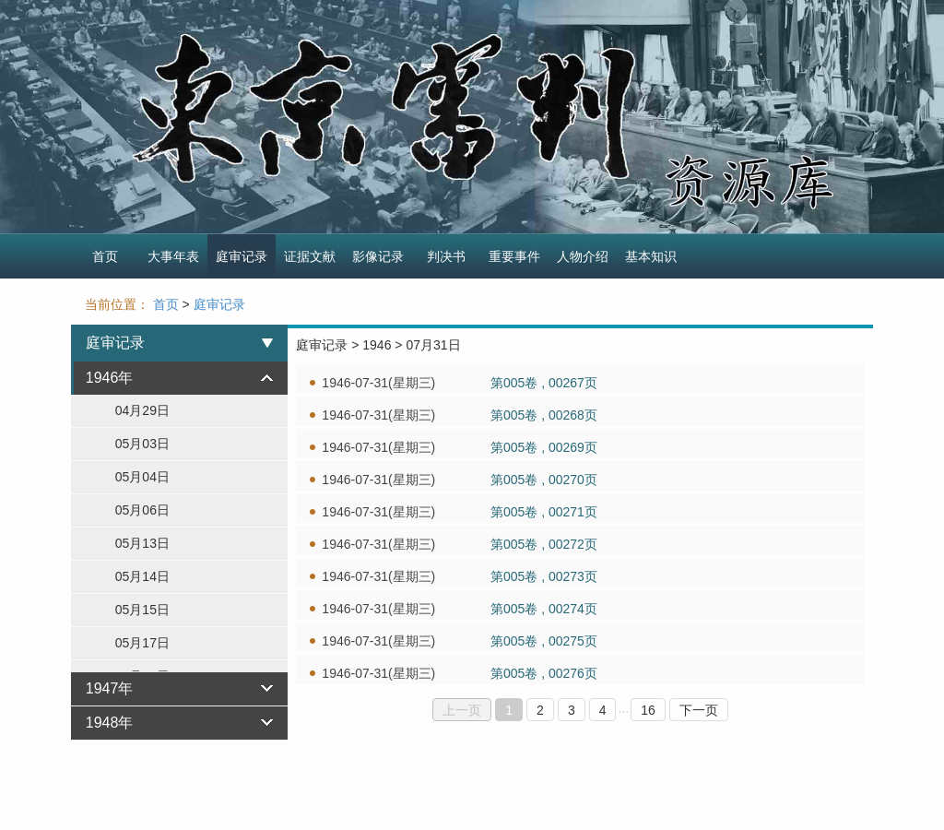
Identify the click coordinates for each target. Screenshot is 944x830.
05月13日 (142, 543)
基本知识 (651, 256)
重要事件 (514, 256)
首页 (105, 256)
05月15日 (142, 609)
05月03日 (142, 443)
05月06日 (142, 510)
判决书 (446, 256)
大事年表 (173, 256)
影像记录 (378, 256)
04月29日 (142, 410)
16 (648, 710)
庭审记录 (241, 256)
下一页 (698, 710)
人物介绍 (582, 256)
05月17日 (142, 642)
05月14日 (142, 576)
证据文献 (310, 256)
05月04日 (142, 476)
